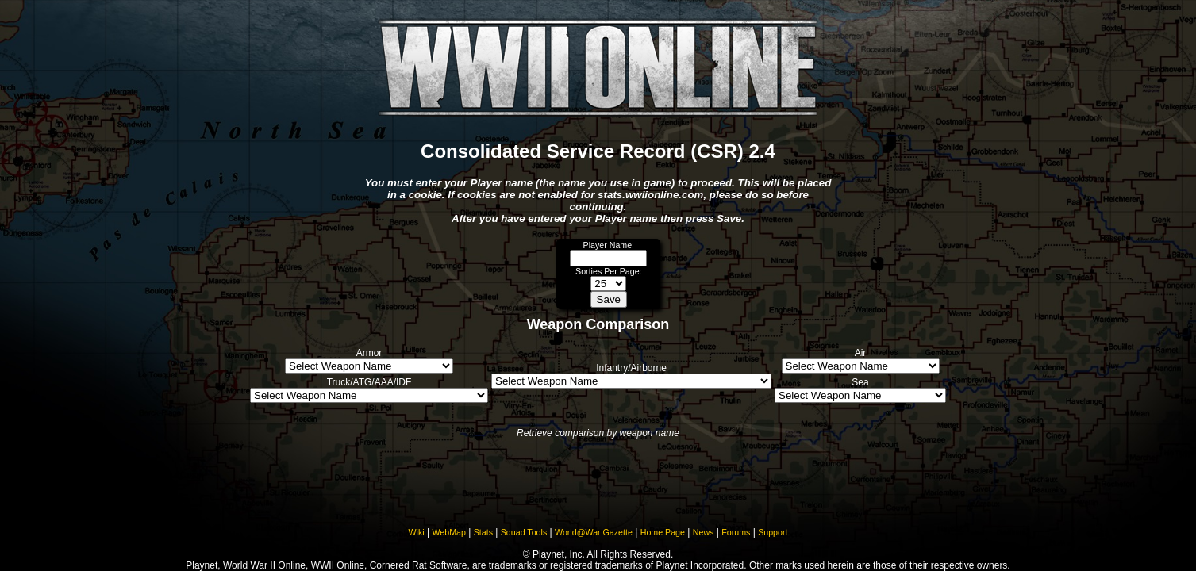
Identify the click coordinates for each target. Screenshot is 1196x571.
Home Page (662, 532)
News (703, 532)
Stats (483, 532)
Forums (735, 532)
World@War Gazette (594, 532)
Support (772, 532)
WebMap (448, 532)
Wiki (417, 532)
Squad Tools (524, 532)
